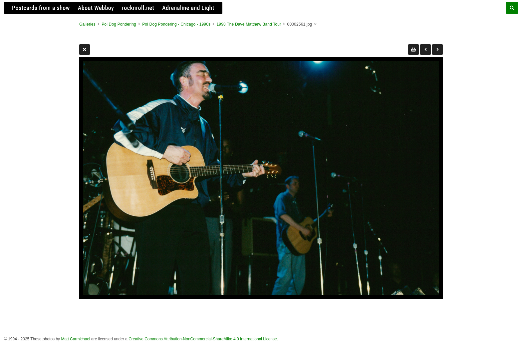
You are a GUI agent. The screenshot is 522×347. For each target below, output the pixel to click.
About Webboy (96, 7)
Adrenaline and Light (188, 7)
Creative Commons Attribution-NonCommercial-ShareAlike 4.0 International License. (203, 339)
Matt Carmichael (75, 339)
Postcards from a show (41, 7)
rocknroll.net (138, 7)
